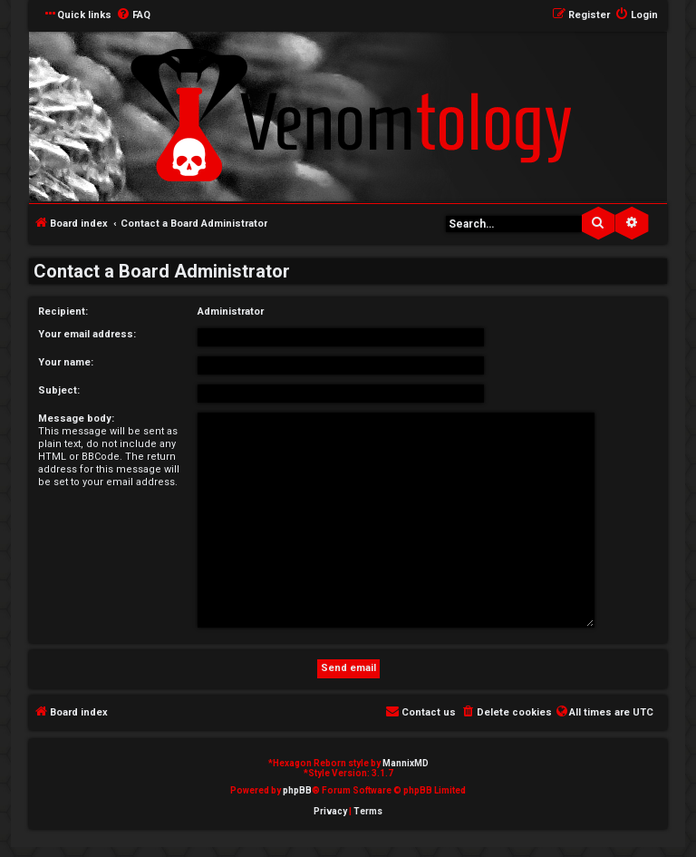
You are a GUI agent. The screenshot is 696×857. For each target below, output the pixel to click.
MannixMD (405, 763)
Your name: (65, 362)
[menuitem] (133, 15)
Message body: (76, 418)
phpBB (297, 790)
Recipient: (63, 311)
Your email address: (87, 334)
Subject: (59, 390)
